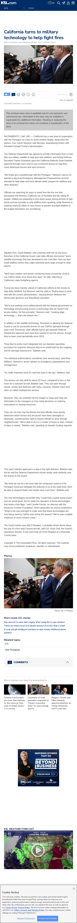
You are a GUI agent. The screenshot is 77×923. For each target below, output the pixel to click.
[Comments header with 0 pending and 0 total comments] (38, 662)
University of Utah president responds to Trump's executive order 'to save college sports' (38, 703)
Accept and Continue (48, 918)
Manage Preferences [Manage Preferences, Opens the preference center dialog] (26, 918)
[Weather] (51, 2)
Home (31, 8)
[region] (38, 904)
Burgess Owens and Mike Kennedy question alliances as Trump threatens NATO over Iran (61, 703)
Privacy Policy (24, 907)
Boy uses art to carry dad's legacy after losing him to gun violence (34, 622)
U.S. (7, 643)
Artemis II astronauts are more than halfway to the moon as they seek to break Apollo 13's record (14, 703)
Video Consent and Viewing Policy (29, 910)
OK (74, 888)
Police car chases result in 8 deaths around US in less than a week (34, 625)
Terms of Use (11, 907)
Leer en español (66, 100)
